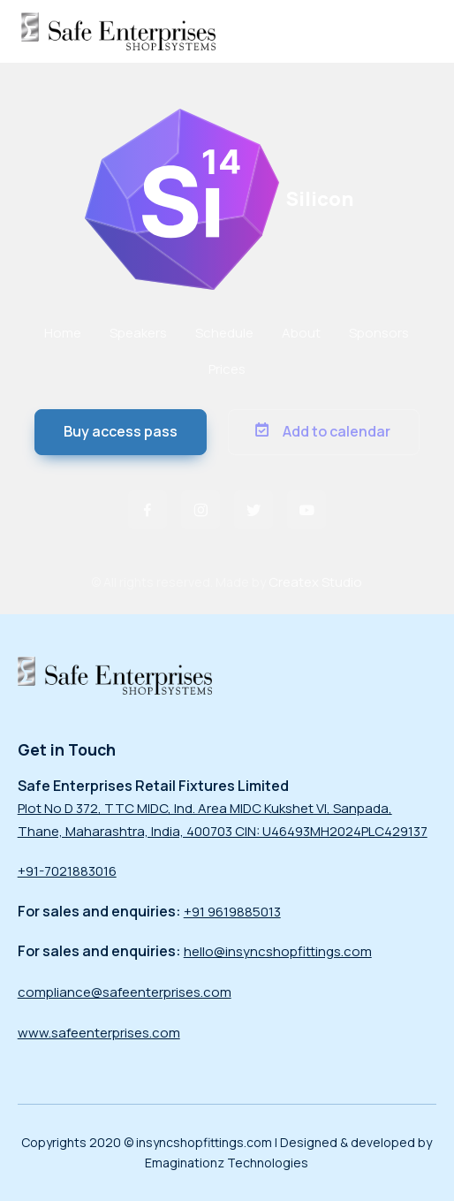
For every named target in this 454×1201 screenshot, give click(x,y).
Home (62, 332)
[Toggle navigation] (419, 31)
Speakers (138, 332)
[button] (120, 432)
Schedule (224, 332)
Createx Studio (315, 582)
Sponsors (379, 332)
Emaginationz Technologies (226, 1162)
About (301, 332)
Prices (227, 369)
